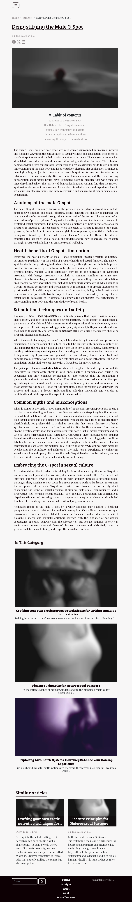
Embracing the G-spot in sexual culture (65, 139)
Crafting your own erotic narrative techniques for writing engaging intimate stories (66, 612)
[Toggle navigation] (16, 5)
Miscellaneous (66, 897)
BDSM (66, 888)
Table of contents (67, 114)
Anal (66, 893)
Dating (66, 879)
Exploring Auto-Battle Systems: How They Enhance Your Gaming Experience (66, 761)
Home (15, 17)
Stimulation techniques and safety (65, 129)
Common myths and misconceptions (65, 134)
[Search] (24, 881)
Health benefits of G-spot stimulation (65, 125)
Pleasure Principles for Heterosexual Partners (66, 685)
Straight (27, 17)
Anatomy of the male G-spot (65, 120)
